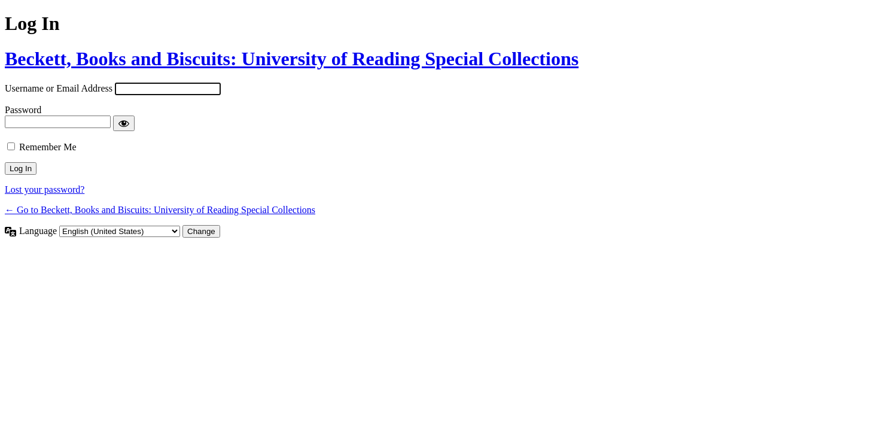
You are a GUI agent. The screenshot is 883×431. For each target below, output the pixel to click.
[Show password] (124, 123)
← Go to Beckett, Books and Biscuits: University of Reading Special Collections (160, 210)
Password (23, 110)
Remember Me (48, 147)
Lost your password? (44, 189)
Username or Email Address (58, 88)
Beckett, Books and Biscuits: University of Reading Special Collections (291, 58)
